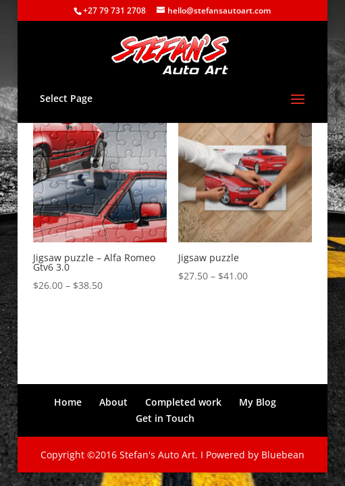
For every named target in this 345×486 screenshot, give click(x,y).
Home (68, 402)
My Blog (257, 402)
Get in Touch (165, 418)
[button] (100, 175)
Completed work (183, 402)
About (113, 402)
